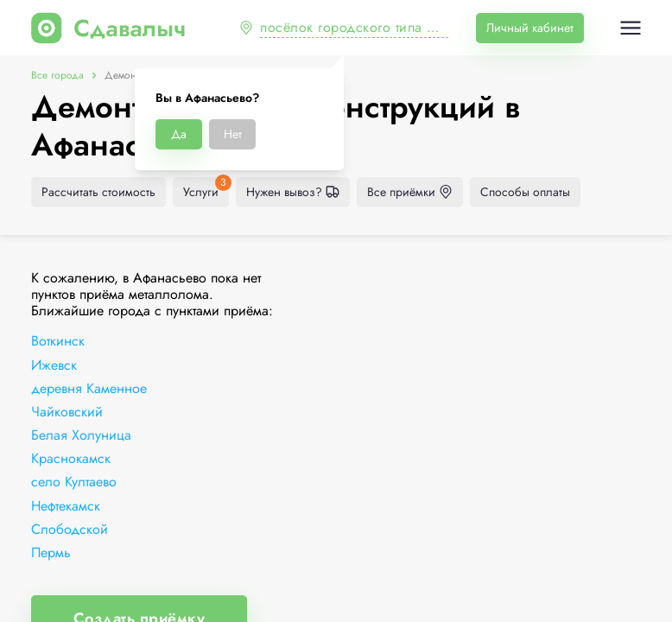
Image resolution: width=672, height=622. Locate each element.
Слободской (69, 529)
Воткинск (58, 341)
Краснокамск (71, 458)
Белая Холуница (81, 435)
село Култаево (74, 481)
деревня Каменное (89, 388)
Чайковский (67, 411)
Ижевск (54, 365)
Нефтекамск (65, 506)
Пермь (51, 552)
